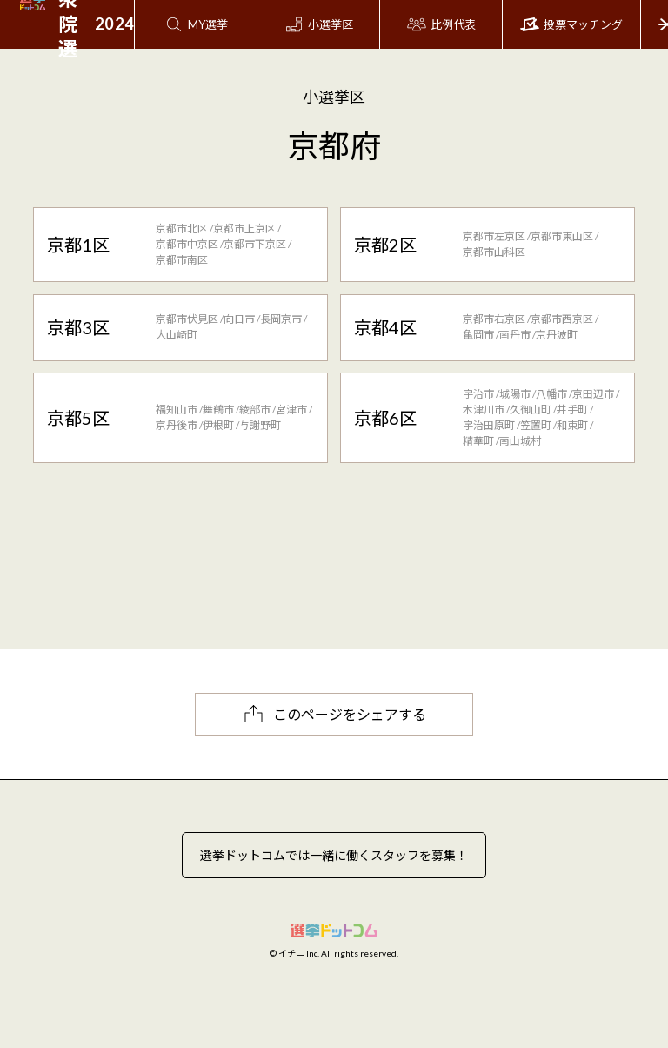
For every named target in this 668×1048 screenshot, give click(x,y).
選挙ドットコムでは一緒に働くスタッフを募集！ (334, 855)
